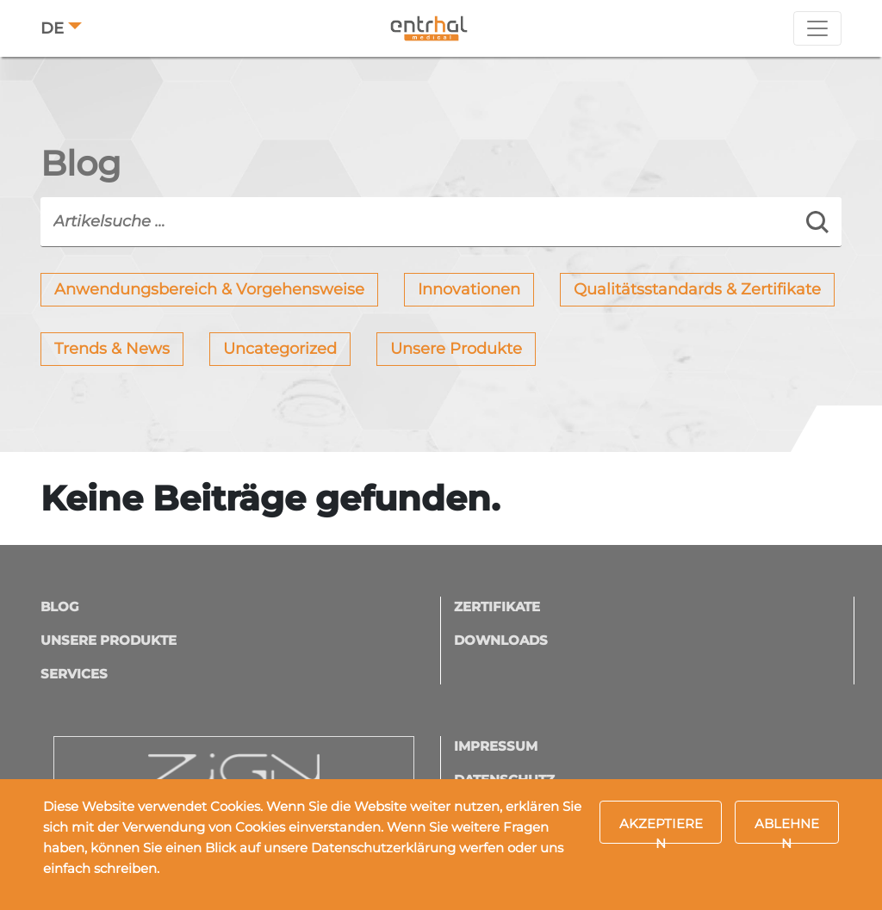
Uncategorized (280, 348)
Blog (59, 606)
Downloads (501, 640)
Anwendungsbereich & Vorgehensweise (209, 289)
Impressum (495, 746)
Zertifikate (497, 606)
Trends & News (112, 348)
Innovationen (469, 289)
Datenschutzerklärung (383, 847)
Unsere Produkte (456, 348)
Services (74, 673)
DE (52, 28)
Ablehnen (787, 829)
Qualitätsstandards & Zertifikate (697, 289)
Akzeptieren (661, 829)
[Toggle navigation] (817, 28)
